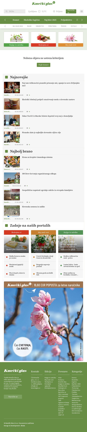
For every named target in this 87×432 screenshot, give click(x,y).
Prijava (57, 11)
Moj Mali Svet (62, 386)
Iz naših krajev (76, 409)
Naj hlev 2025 (50, 20)
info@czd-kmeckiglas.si (35, 387)
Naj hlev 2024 (18, 26)
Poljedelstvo (66, 20)
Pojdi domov (44, 65)
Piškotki (61, 411)
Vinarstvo (40, 26)
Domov (16, 20)
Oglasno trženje (63, 403)
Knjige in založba (50, 378)
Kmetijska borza (50, 388)
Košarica (61, 380)
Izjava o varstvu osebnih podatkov (63, 407)
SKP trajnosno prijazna (63, 397)
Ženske (63, 26)
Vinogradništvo (77, 405)
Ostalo (74, 26)
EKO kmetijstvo (77, 411)
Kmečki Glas (62, 382)
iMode (23, 426)
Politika (74, 392)
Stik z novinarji (63, 394)
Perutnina (52, 26)
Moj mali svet (49, 380)
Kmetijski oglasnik (48, 385)
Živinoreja (75, 388)
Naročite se (71, 11)
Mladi (29, 26)
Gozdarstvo (76, 413)
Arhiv (60, 378)
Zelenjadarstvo (77, 396)
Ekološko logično (32, 20)
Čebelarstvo (76, 390)
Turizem (74, 394)
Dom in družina (77, 407)
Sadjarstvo (75, 398)
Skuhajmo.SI (62, 388)
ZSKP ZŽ (61, 415)
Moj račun (61, 390)
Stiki (59, 400)
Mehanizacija (76, 400)
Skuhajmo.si (49, 382)
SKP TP (60, 413)
